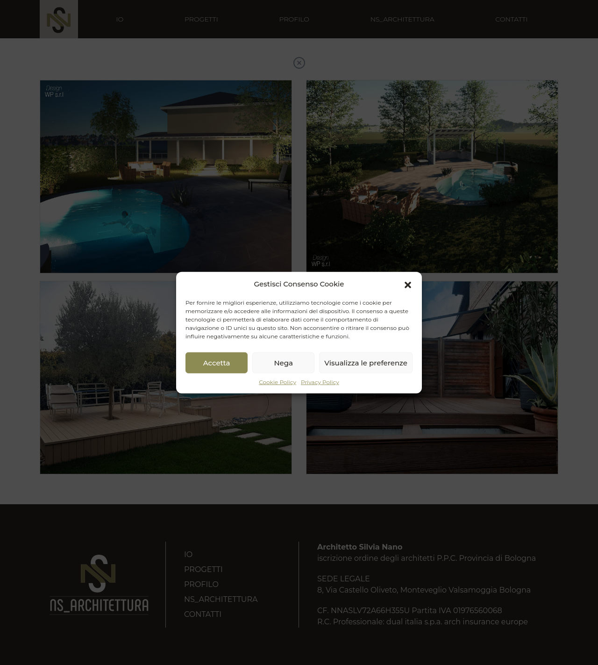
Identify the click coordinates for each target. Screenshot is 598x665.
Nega (283, 362)
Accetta (216, 362)
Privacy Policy (320, 382)
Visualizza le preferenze (365, 362)
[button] (408, 284)
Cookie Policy (277, 382)
